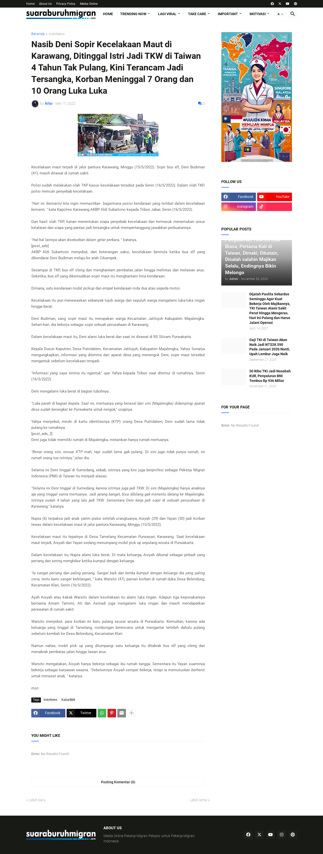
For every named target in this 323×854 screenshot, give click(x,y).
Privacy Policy (65, 4)
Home (30, 4)
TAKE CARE (197, 14)
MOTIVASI (258, 14)
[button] (280, 14)
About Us (45, 4)
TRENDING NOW (133, 14)
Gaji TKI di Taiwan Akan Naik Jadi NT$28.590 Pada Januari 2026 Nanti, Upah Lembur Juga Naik (269, 347)
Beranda (38, 34)
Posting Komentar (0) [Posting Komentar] (118, 782)
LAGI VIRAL (167, 14)
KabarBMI (68, 700)
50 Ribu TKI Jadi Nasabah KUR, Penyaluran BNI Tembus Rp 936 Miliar (270, 376)
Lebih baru (37, 800)
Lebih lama (198, 800)
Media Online (89, 4)
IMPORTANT (228, 14)
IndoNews (57, 34)
